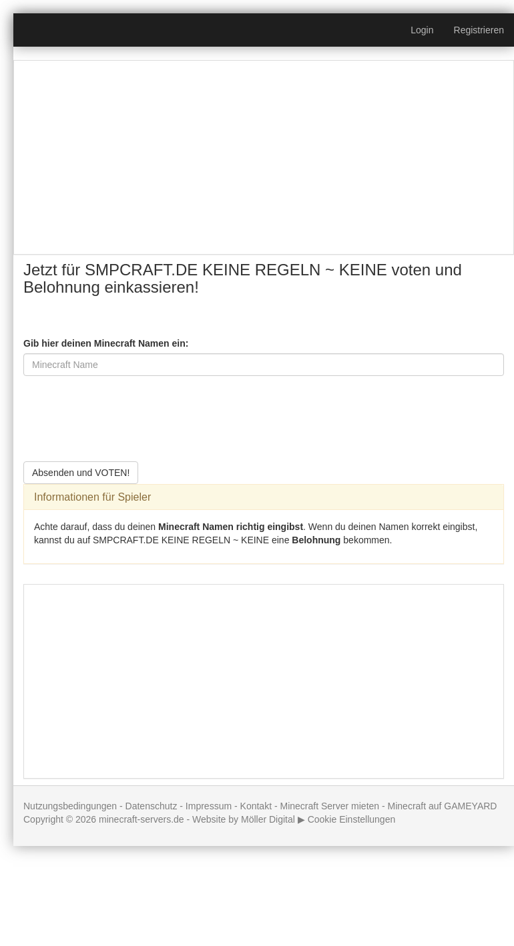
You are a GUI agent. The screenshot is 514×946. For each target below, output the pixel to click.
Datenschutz (151, 806)
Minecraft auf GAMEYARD (442, 806)
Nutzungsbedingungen (70, 806)
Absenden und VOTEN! (81, 472)
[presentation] (124, 412)
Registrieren (479, 30)
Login (422, 30)
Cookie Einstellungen (352, 819)
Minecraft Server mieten (329, 806)
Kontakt (256, 806)
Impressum (209, 806)
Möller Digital (268, 819)
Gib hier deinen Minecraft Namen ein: (105, 343)
